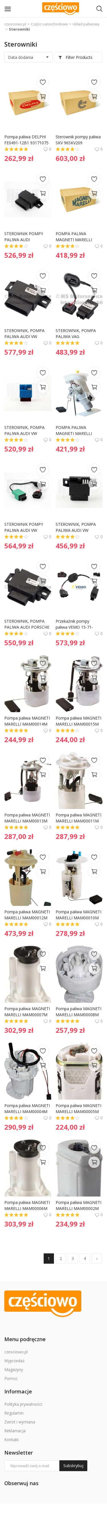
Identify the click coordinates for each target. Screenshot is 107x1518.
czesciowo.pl (15, 24)
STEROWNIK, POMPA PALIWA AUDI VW (25, 333)
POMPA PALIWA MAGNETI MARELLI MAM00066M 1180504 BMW (77, 430)
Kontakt (11, 1439)
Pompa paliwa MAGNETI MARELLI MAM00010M (79, 914)
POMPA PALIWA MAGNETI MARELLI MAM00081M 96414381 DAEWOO (78, 237)
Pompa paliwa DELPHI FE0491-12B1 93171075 (26, 139)
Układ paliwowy (86, 24)
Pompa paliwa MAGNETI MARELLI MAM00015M (79, 721)
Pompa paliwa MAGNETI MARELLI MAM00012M (27, 914)
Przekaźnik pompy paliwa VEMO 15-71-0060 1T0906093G (74, 624)
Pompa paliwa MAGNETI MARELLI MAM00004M (27, 1108)
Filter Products (75, 57)
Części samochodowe (49, 24)
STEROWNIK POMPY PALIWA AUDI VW (24, 527)
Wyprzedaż (14, 1360)
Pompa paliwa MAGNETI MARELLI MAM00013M (27, 818)
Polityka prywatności (23, 1404)
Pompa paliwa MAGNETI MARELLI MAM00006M (27, 1205)
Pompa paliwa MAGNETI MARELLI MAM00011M (79, 818)
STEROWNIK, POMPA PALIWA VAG (76, 333)
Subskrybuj (73, 1465)
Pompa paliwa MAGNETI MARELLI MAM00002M (79, 1205)
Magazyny (13, 1369)
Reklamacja (15, 1430)
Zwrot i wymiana (19, 1422)
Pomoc (11, 1378)
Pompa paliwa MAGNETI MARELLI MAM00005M (79, 1108)
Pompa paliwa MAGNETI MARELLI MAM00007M (27, 1011)
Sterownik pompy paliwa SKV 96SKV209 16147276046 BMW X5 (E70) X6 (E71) (79, 140)
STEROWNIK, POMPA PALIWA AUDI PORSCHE (26, 624)
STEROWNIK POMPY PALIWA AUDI (24, 236)
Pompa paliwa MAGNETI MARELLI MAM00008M (79, 1011)
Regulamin (14, 1413)
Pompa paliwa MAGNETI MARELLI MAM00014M (27, 721)
